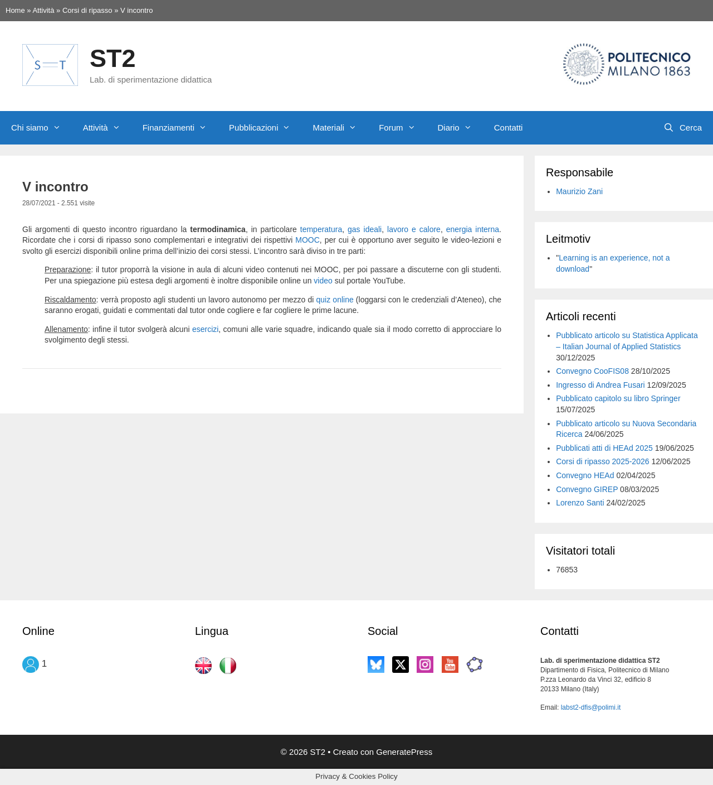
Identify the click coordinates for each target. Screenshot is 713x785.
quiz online (335, 299)
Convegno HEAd (585, 475)
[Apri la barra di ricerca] (682, 128)
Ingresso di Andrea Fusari (600, 385)
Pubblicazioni (265, 128)
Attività (107, 128)
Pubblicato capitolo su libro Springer (618, 398)
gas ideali (365, 229)
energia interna (472, 229)
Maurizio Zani (579, 191)
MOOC (307, 239)
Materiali (340, 128)
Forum (402, 128)
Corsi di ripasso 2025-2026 (602, 461)
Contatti (508, 127)
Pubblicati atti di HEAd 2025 (604, 448)
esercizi (205, 329)
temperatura (321, 229)
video (323, 280)
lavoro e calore (414, 229)
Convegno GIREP (587, 489)
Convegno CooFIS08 (592, 371)
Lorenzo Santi (580, 502)
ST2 (113, 58)
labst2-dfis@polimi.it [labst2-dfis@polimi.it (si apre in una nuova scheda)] (591, 707)
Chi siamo (41, 128)
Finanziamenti (180, 128)
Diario (460, 128)
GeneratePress (404, 752)
